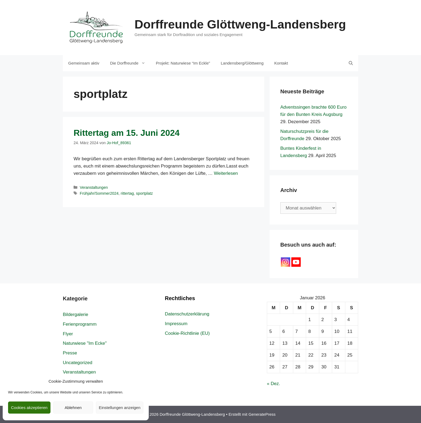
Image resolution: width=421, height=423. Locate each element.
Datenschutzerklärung (187, 314)
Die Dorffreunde (130, 63)
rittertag (127, 193)
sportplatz (144, 193)
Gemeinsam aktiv (83, 63)
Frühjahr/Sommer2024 (99, 193)
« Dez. (273, 383)
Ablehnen (73, 407)
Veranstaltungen (94, 187)
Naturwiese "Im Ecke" (85, 343)
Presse (70, 353)
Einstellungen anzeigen (119, 407)
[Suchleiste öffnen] (350, 63)
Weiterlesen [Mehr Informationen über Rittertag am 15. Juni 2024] (226, 173)
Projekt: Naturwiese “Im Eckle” (183, 63)
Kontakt (281, 63)
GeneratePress (261, 414)
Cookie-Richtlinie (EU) (187, 333)
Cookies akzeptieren (29, 407)
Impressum (176, 323)
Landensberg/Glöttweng (242, 63)
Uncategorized (77, 362)
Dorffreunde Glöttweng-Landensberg (240, 24)
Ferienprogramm (80, 324)
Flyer (68, 333)
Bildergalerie (75, 314)
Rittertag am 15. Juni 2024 (127, 133)
